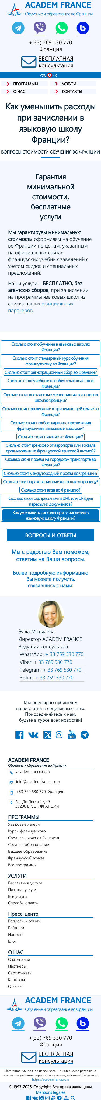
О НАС (15, 952)
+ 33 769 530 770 (63, 654)
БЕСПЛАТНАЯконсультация (56, 61)
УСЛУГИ (17, 875)
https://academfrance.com (50, 1079)
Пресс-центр (23, 913)
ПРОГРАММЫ (24, 817)
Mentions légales (50, 1092)
